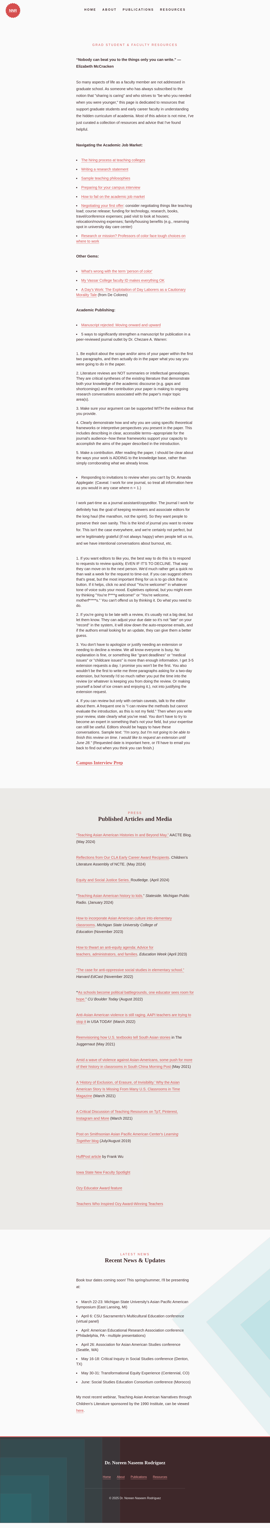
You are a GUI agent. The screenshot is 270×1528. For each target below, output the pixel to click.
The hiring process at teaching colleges (113, 160)
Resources (173, 9)
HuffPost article (88, 1162)
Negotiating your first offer (102, 205)
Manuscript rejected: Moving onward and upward (121, 323)
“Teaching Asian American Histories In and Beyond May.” (123, 833)
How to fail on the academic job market (113, 196)
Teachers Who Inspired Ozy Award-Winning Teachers (120, 1209)
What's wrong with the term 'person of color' (117, 270)
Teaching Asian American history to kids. (110, 894)
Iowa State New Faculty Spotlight (103, 1177)
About (109, 9)
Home (90, 9)
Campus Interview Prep (100, 761)
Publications (138, 9)
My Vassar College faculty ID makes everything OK (123, 279)
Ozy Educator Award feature (99, 1193)
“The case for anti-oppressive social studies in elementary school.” (131, 968)
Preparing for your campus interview (111, 187)
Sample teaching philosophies (106, 178)
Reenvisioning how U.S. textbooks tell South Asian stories (124, 1036)
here (80, 1415)
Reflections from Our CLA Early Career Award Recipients (123, 856)
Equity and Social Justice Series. (104, 878)
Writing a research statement (105, 169)
